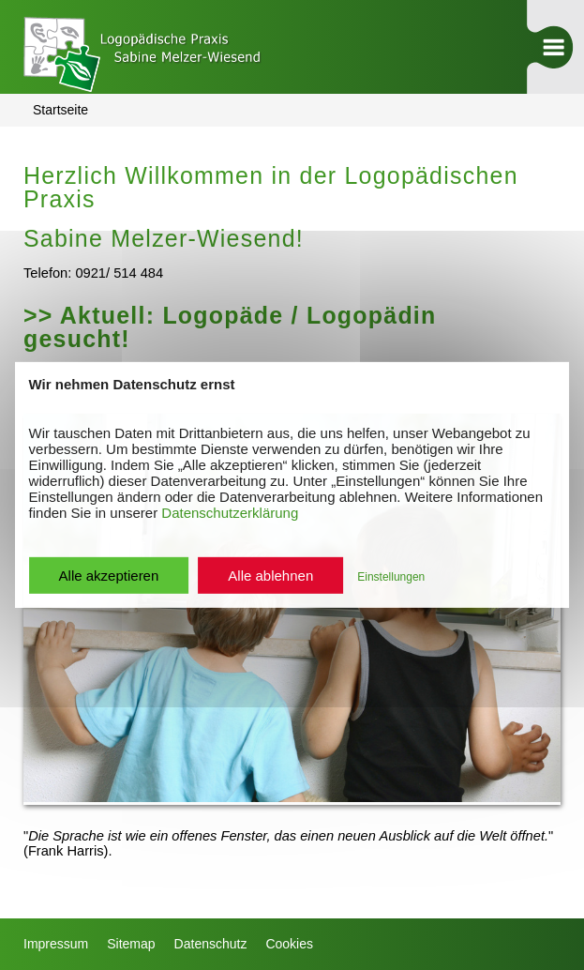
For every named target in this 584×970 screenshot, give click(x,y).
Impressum (55, 943)
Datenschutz (210, 943)
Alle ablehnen (270, 576)
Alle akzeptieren (109, 576)
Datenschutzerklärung (229, 513)
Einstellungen (391, 577)
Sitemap (131, 943)
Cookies (289, 943)
